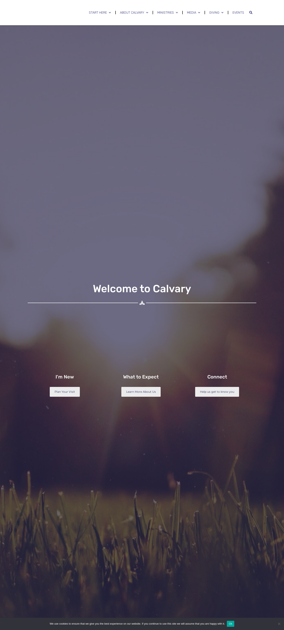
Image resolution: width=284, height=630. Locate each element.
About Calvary (134, 12)
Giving (216, 12)
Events (238, 12)
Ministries (167, 12)
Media (193, 12)
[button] (251, 12)
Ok (230, 623)
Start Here (100, 12)
